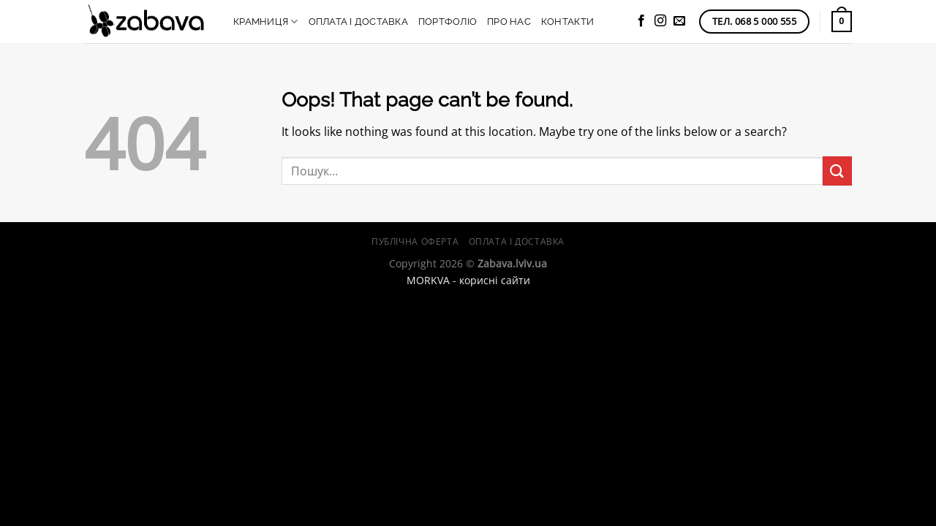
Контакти (567, 21)
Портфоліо (447, 21)
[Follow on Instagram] (660, 21)
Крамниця (265, 21)
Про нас (509, 21)
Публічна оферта (414, 241)
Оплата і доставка (358, 21)
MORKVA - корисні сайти (468, 280)
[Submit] (837, 170)
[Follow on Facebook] (641, 21)
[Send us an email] (679, 21)
